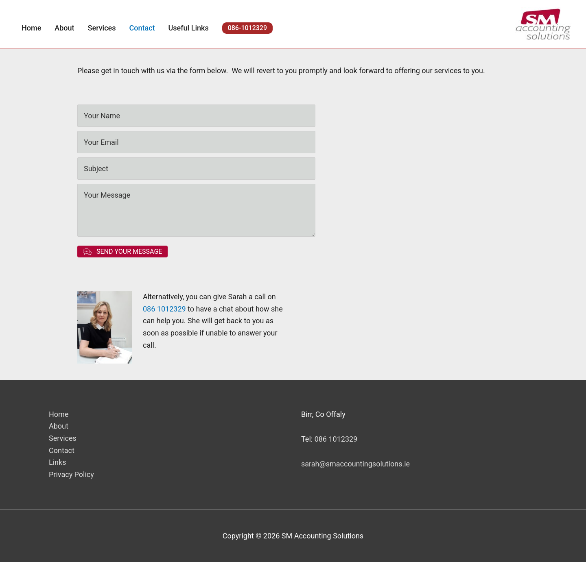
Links (57, 462)
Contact (61, 450)
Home (58, 414)
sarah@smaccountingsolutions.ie (355, 464)
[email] (196, 142)
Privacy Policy (71, 474)
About (58, 426)
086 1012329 (164, 309)
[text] (196, 116)
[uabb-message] (196, 210)
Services (63, 438)
